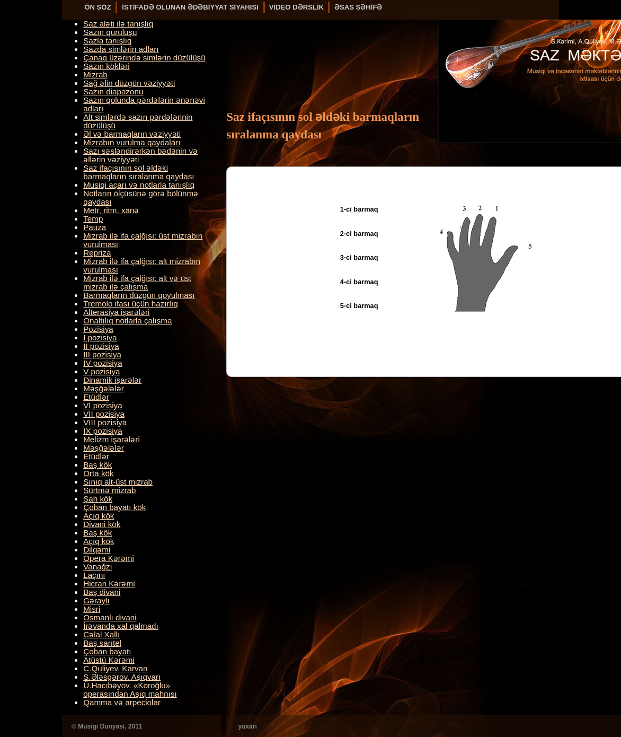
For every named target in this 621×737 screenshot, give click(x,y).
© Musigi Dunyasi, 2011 (107, 726)
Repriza (97, 252)
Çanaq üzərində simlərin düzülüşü (144, 57)
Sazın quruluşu (110, 32)
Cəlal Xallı (101, 634)
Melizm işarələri (111, 439)
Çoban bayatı (107, 651)
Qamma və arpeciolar (122, 702)
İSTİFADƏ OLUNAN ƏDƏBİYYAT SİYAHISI (190, 7)
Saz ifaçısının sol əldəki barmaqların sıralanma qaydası (138, 172)
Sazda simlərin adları (120, 49)
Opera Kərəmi (108, 558)
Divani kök (101, 524)
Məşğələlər (103, 388)
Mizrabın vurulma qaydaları (131, 142)
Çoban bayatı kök (114, 507)
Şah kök (97, 498)
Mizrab (95, 74)
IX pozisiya (102, 430)
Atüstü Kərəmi (109, 659)
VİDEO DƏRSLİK (296, 7)
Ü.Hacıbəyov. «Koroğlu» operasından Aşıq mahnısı (129, 689)
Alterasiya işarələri (116, 312)
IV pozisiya (102, 362)
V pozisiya (101, 371)
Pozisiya (98, 329)
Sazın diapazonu (113, 91)
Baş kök (97, 464)
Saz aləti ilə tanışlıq (118, 23)
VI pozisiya (102, 405)
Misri (91, 608)
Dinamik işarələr (112, 379)
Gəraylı (96, 600)
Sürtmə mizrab (109, 490)
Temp (93, 218)
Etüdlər (96, 396)
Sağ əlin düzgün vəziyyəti (129, 82)
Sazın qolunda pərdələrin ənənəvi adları (144, 104)
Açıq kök (98, 515)
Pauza (94, 227)
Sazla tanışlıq (107, 40)
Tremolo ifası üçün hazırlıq (130, 303)
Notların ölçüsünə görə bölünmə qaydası (140, 197)
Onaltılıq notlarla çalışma (127, 320)
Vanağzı (97, 566)
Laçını (94, 575)
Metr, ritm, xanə (111, 210)
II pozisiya (101, 345)
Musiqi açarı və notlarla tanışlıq (138, 184)
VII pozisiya (104, 413)
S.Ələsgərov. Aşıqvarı (122, 676)
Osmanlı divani (109, 617)
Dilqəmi (96, 549)
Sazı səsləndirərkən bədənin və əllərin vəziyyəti (140, 155)
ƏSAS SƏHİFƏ (358, 7)
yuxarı (247, 726)
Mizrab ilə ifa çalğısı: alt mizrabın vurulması (141, 265)
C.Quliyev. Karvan (115, 668)
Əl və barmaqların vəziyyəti (132, 133)
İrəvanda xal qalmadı (120, 625)
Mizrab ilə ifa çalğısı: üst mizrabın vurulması (142, 240)
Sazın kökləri (106, 66)
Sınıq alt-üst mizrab (118, 481)
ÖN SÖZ (97, 7)
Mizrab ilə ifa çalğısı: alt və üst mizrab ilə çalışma (137, 282)
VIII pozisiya (105, 422)
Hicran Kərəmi (109, 583)
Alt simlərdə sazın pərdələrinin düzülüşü (137, 121)
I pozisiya (100, 337)
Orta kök (98, 473)
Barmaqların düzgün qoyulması (138, 295)
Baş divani (101, 591)
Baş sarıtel (102, 642)
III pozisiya (102, 354)
